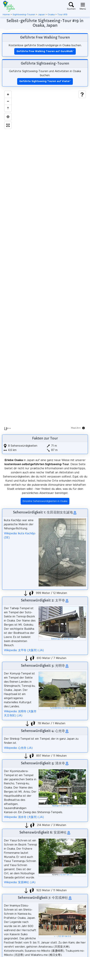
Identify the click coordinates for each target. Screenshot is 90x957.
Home (6, 14)
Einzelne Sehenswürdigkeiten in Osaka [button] (45, 501)
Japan (41, 14)
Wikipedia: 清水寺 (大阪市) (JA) (24, 817)
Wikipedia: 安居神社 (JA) (19, 882)
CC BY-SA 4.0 (69, 708)
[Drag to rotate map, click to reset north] (7, 108)
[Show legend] (82, 94)
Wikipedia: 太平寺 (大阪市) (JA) (24, 650)
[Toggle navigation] (82, 6)
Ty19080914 (55, 708)
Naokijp (55, 806)
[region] (45, 260)
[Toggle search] (71, 6)
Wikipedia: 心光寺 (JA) (18, 748)
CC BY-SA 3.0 (67, 639)
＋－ (55, 936)
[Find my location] (7, 116)
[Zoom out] (7, 101)
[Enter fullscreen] (7, 125)
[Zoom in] (7, 94)
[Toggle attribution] (83, 428)
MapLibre (76, 428)
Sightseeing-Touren (24, 14)
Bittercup (55, 639)
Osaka (51, 14)
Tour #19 (62, 14)
